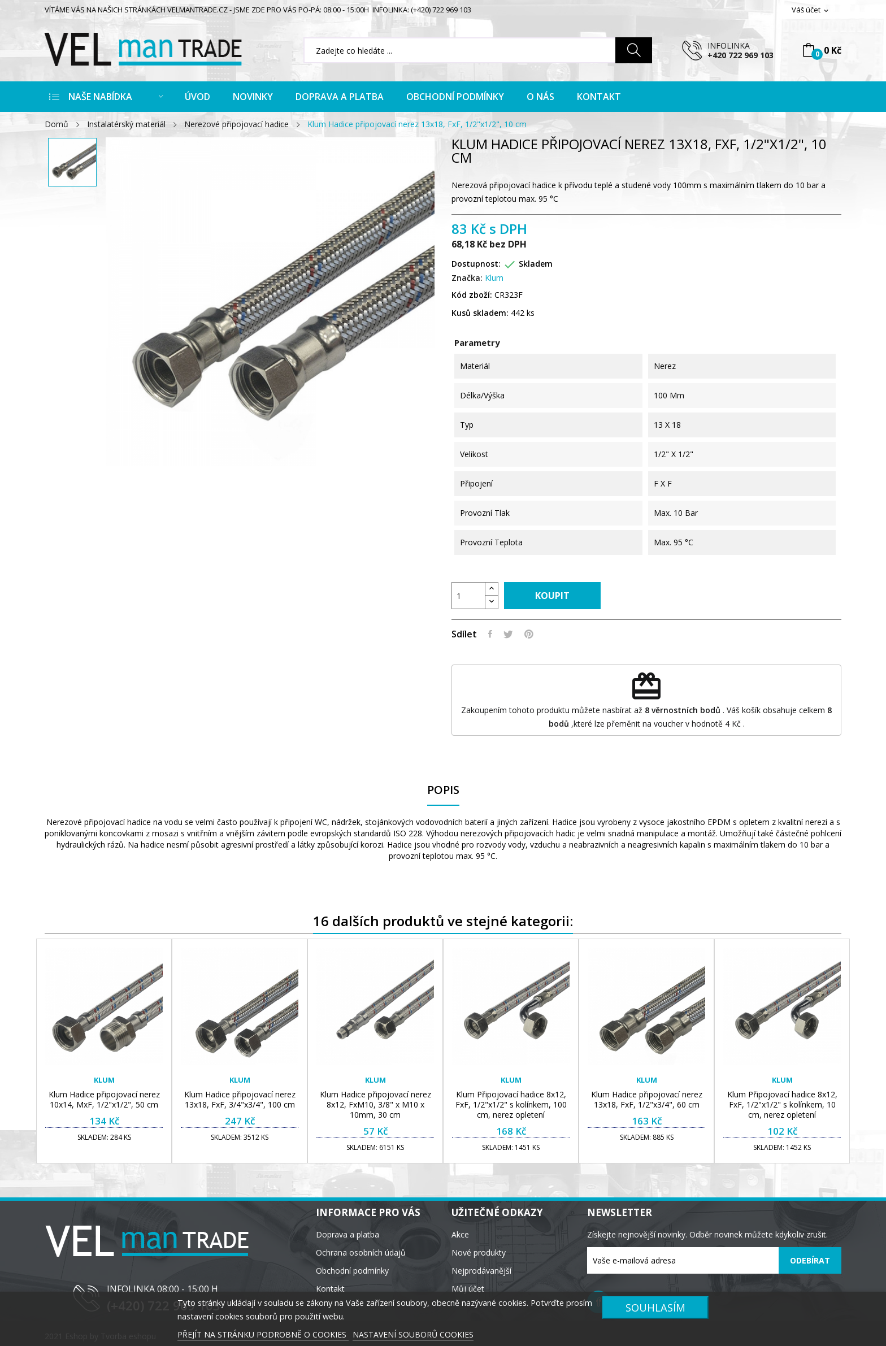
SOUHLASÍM (655, 1307)
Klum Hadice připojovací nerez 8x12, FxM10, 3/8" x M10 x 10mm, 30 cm (375, 1104)
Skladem (536, 263)
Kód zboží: (471, 294)
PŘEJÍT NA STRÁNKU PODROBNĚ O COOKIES (263, 1334)
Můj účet (467, 1288)
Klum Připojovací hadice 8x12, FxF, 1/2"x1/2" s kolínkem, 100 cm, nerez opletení (511, 1104)
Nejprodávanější (481, 1270)
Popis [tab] (443, 790)
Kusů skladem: (480, 312)
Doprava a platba (347, 1234)
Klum (494, 277)
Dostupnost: (476, 263)
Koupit (552, 595)
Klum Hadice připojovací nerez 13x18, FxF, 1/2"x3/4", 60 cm (646, 1099)
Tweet (508, 634)
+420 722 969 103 (740, 55)
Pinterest (529, 634)
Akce (460, 1234)
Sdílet (490, 634)
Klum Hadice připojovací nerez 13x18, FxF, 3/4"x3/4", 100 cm (240, 1099)
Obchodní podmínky (352, 1270)
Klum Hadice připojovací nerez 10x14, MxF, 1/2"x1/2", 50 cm (104, 1099)
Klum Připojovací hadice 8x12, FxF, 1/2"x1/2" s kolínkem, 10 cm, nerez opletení (782, 1104)
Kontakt (330, 1288)
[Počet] (468, 595)
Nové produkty (478, 1252)
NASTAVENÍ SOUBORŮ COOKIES (413, 1334)
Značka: (467, 277)
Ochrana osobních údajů (361, 1252)
